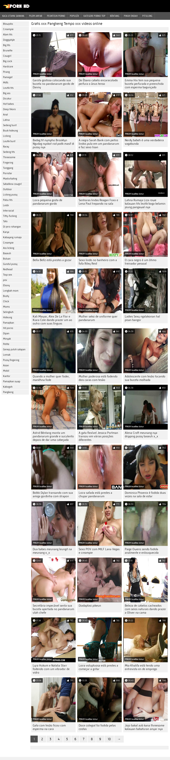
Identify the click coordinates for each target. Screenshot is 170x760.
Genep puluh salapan (14, 349)
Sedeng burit (10, 125)
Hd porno (8, 328)
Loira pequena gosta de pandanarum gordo (47, 201)
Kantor (6, 376)
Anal (5, 114)
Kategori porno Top (94, 16)
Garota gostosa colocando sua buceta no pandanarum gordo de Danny (53, 84)
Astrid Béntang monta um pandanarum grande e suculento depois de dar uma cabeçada (53, 436)
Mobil (6, 370)
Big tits (6, 45)
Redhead (7, 269)
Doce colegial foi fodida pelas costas (97, 727)
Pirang (6, 71)
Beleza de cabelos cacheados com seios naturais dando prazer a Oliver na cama (145, 609)
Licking (7, 135)
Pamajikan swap (11, 381)
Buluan (7, 258)
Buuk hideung (10, 130)
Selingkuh (8, 312)
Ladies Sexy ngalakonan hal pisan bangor (142, 318)
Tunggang (8, 168)
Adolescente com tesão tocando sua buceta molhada (145, 378)
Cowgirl (7, 55)
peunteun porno (56, 16)
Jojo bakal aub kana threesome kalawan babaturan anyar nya (144, 727)
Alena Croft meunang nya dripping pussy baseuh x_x (141, 434)
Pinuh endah (131, 16)
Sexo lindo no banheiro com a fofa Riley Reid (98, 261)
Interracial (8, 210)
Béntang (114, 16)
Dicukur (7, 98)
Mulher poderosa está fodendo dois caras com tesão (98, 378)
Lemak (6, 354)
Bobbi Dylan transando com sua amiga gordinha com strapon (53, 494)
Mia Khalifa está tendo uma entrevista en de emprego (142, 667)
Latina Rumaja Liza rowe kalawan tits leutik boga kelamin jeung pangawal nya (145, 203)
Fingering (8, 162)
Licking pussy (10, 194)
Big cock (7, 61)
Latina (6, 119)
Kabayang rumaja (12, 237)
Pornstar (7, 173)
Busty (6, 296)
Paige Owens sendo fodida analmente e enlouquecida (142, 550)
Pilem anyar (35, 16)
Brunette (7, 50)
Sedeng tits (9, 152)
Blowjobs (8, 23)
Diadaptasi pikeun (90, 605)
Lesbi (6, 205)
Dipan (6, 333)
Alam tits (7, 34)
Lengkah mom (10, 290)
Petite (6, 344)
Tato (5, 221)
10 (109, 739)
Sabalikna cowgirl (12, 184)
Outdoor (7, 189)
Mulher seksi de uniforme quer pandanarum (98, 318)
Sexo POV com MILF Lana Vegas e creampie (99, 550)
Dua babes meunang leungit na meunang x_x (52, 550)
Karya (6, 232)
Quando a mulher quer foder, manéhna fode (51, 378)
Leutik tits (8, 87)
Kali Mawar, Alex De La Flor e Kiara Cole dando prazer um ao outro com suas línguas (52, 320)
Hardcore (8, 66)
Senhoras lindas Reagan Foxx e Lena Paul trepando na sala (98, 201)
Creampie (8, 29)
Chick (6, 301)
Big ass (6, 93)
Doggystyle (9, 39)
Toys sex (7, 274)
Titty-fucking (10, 216)
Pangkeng (8, 392)
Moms (6, 306)
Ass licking (8, 248)
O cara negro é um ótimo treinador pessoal (140, 261)
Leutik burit (9, 141)
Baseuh (7, 253)
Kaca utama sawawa (13, 16)
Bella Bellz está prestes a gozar (52, 260)
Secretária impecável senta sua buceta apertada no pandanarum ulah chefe (53, 609)
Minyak (7, 338)
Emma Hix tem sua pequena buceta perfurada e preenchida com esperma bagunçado (144, 84)
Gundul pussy (10, 264)
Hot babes (8, 103)
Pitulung (147, 16)
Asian (6, 365)
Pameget (7, 77)
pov (5, 280)
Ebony (6, 285)
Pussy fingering (11, 360)
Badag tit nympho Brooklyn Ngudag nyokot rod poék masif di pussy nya (53, 143)
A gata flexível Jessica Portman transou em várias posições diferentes (98, 436)
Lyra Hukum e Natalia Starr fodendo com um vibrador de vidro (51, 669)
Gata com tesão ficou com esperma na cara (49, 727)
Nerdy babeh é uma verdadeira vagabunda (144, 141)
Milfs (5, 82)
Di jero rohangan (12, 226)
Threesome (9, 157)
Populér (74, 16)
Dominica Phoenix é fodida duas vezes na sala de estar (145, 494)
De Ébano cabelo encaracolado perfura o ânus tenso (98, 82)
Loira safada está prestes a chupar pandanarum (95, 494)
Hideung (7, 317)
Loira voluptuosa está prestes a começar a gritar (98, 667)
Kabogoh (7, 386)
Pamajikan (8, 322)
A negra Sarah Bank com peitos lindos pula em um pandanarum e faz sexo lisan (99, 143)
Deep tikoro (9, 109)
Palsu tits (7, 200)
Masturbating (10, 178)
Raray (6, 146)
